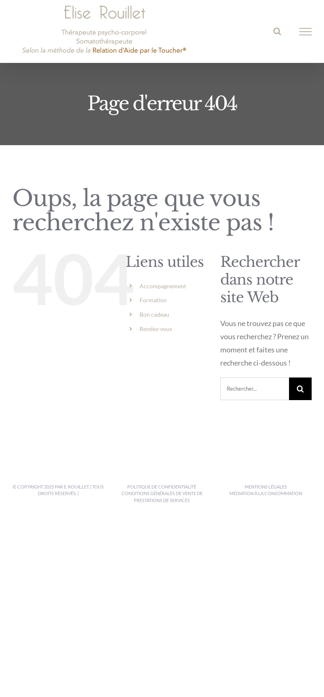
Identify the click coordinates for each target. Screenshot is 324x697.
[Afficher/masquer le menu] (305, 31)
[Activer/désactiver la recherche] (277, 31)
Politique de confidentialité (161, 486)
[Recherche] (300, 388)
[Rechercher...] (254, 388)
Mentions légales (266, 486)
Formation (153, 299)
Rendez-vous (156, 328)
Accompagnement (163, 286)
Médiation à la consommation (265, 493)
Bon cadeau (154, 314)
